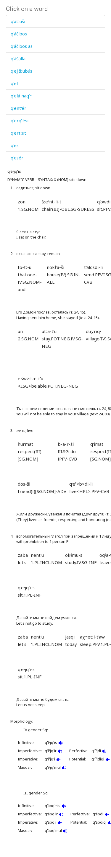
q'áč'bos (19, 34)
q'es (15, 145)
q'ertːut (18, 133)
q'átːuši (18, 21)
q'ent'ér (18, 108)
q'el (14, 83)
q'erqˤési (19, 120)
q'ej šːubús (21, 71)
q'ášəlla (18, 58)
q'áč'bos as (22, 46)
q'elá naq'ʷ (21, 96)
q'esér (17, 158)
